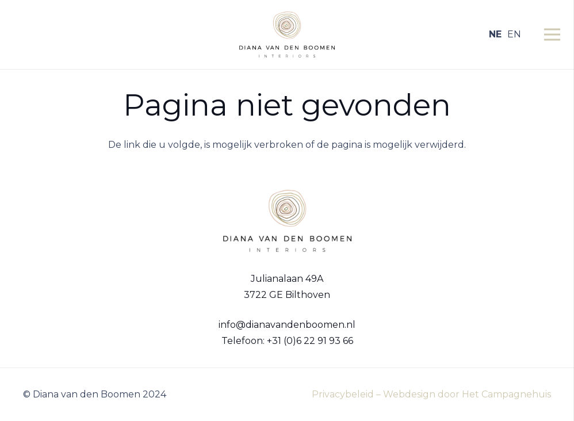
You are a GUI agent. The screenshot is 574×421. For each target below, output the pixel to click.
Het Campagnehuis (506, 394)
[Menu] (552, 34)
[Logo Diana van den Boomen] (286, 35)
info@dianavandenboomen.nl (287, 324)
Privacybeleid (343, 394)
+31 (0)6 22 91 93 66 (310, 340)
